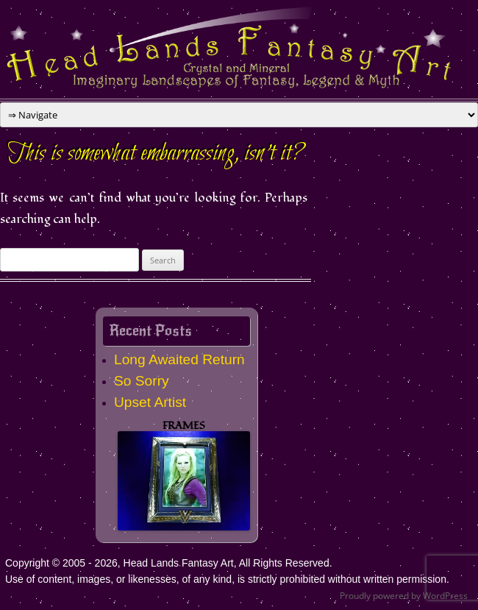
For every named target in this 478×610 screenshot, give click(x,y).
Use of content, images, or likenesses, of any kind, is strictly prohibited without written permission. (227, 579)
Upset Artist (150, 402)
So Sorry (141, 381)
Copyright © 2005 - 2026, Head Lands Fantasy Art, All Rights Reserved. (168, 563)
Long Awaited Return (179, 359)
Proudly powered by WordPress (404, 595)
